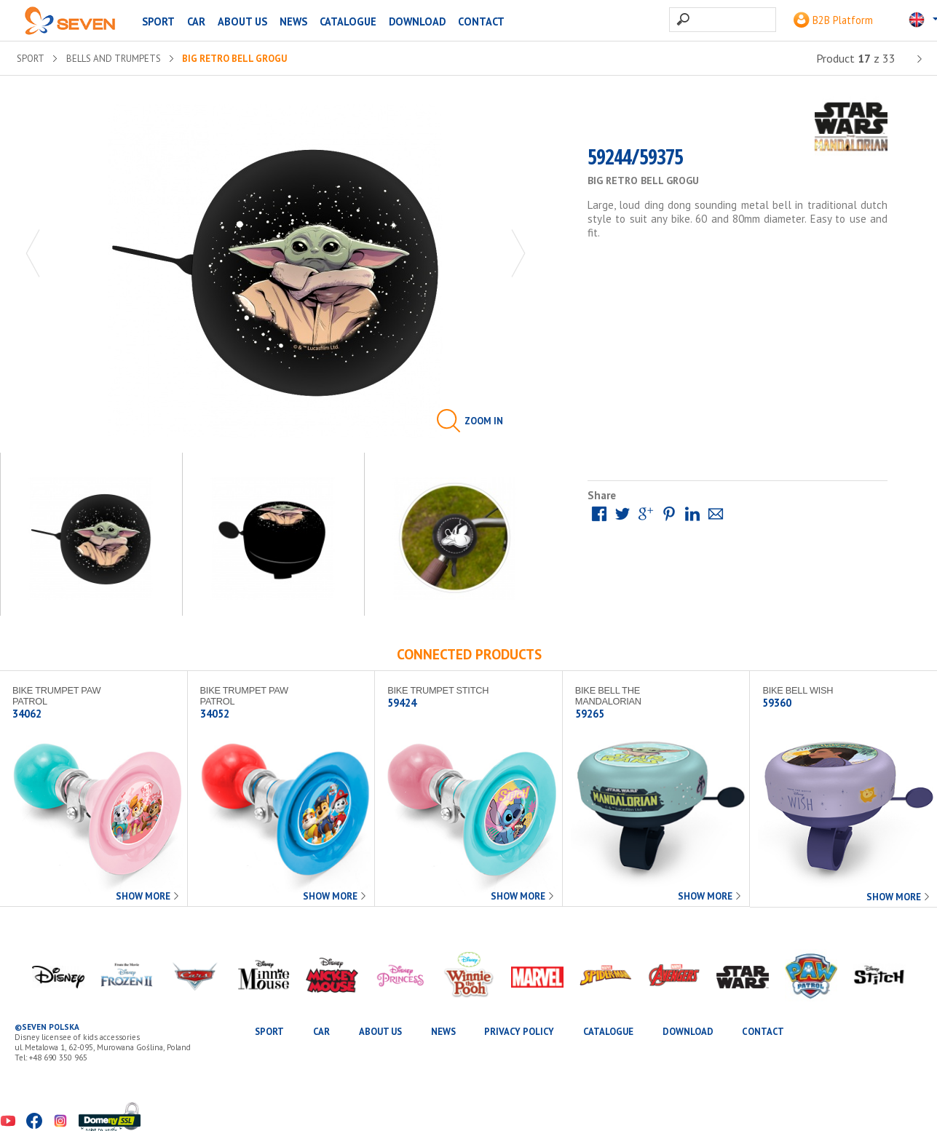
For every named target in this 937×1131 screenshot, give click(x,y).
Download (417, 21)
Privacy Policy (519, 1031)
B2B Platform (833, 20)
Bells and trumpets (113, 59)
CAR (196, 21)
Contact (481, 21)
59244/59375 (635, 160)
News (293, 21)
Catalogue (348, 21)
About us (242, 21)
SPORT (158, 21)
